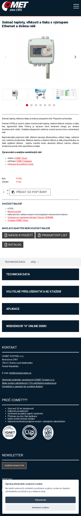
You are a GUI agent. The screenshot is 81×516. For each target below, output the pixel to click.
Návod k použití (14, 211)
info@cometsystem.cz (20, 373)
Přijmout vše (40, 500)
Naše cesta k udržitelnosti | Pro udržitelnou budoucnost (29, 383)
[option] (40, 57)
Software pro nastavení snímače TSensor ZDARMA (30, 217)
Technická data (15, 261)
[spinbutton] (4, 192)
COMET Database (24, 161)
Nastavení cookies (40, 507)
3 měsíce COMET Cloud (18, 220)
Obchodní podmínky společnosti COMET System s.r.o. (28, 379)
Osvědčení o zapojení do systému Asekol (22, 386)
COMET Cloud (21, 158)
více (33, 262)
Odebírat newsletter (14, 465)
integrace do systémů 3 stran (20, 164)
